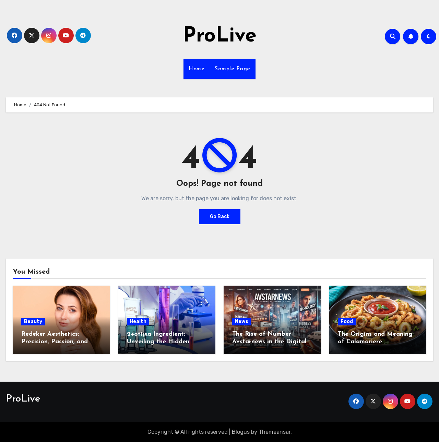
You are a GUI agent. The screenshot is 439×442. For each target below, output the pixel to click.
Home (196, 69)
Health (138, 321)
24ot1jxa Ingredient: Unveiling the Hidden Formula (158, 341)
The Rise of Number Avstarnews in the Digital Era (269, 341)
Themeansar (274, 432)
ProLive (220, 36)
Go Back (219, 216)
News (241, 321)
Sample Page (232, 69)
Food (347, 321)
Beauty (33, 321)
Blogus (241, 432)
